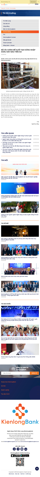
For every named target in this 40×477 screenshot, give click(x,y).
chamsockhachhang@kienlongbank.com (29, 441)
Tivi (4, 34)
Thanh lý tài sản (7, 42)
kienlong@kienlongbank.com (11, 441)
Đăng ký (34, 373)
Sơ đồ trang (28, 473)
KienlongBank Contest (9, 37)
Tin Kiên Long (7, 21)
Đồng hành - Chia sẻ (8, 45)
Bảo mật (17, 473)
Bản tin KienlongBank (9, 29)
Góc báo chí (6, 23)
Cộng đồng (6, 26)
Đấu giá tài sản (7, 40)
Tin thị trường (7, 31)
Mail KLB (22, 473)
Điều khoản (11, 473)
